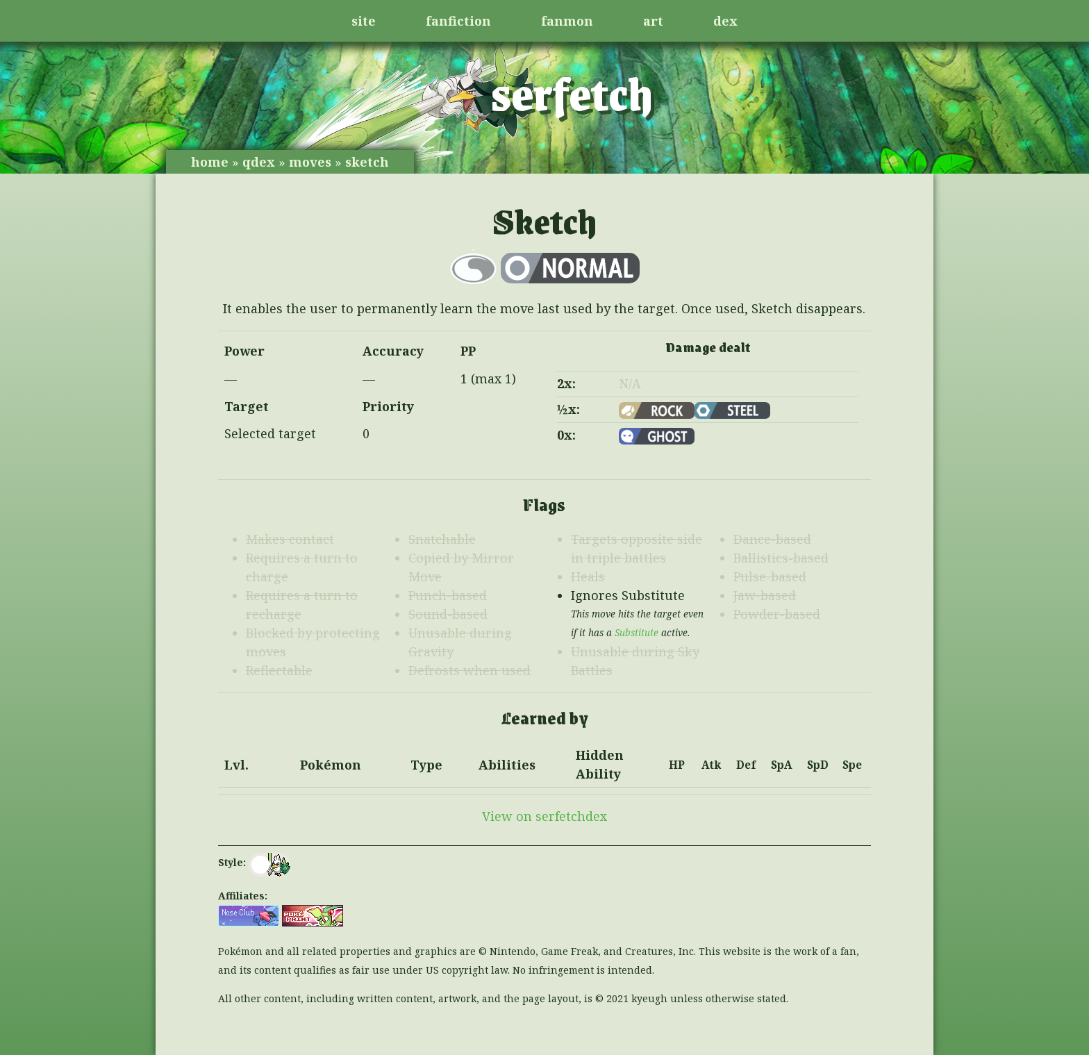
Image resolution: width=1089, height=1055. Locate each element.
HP (677, 765)
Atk (711, 765)
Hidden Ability (600, 764)
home (209, 161)
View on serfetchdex (544, 816)
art (653, 21)
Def (746, 765)
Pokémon (330, 764)
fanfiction (458, 21)
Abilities (507, 764)
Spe (852, 765)
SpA (781, 765)
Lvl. (236, 764)
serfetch (572, 92)
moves (310, 161)
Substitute (636, 632)
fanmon (567, 21)
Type (426, 764)
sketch (367, 161)
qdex (258, 161)
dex (725, 21)
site (363, 21)
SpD (818, 765)
